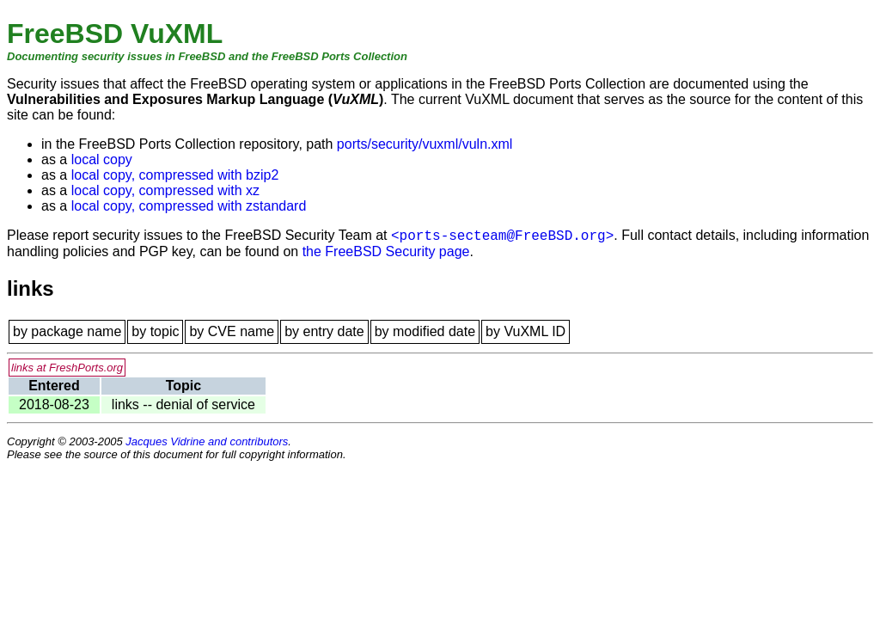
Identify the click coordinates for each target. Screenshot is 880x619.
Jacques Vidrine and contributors (206, 441)
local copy (101, 159)
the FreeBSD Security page (386, 251)
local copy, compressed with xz (165, 190)
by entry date (324, 331)
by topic (155, 331)
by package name (67, 331)
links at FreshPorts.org (67, 367)
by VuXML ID (525, 331)
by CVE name (231, 331)
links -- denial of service (183, 404)
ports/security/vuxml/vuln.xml (425, 144)
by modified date (425, 331)
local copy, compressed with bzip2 (175, 175)
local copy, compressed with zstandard (189, 206)
